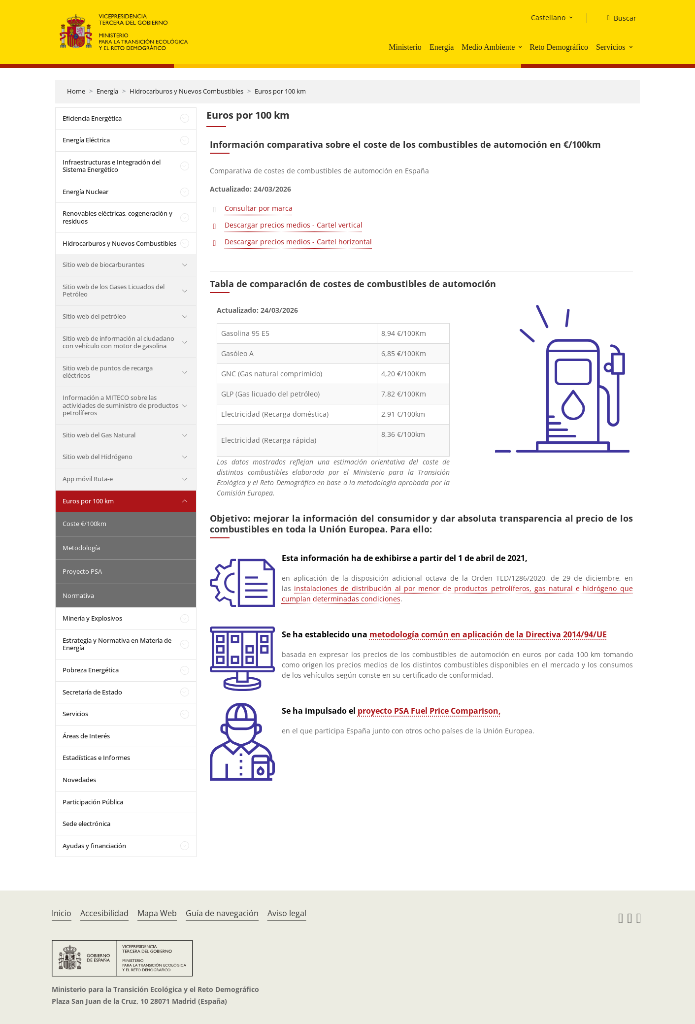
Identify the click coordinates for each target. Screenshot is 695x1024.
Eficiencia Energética (92, 118)
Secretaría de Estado (92, 692)
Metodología (81, 547)
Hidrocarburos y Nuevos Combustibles (186, 91)
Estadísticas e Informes (96, 757)
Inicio (61, 913)
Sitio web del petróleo (94, 316)
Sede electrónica (86, 823)
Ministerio (405, 47)
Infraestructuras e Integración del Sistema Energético (112, 166)
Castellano (548, 17)
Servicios (611, 47)
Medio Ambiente (488, 47)
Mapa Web (157, 913)
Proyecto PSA (82, 571)
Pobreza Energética (91, 669)
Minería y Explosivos (92, 618)
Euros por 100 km (280, 91)
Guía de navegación (222, 913)
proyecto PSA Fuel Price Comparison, (429, 710)
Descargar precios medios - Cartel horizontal (298, 241)
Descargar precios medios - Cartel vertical (294, 225)
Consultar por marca (259, 208)
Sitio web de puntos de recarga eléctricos (108, 371)
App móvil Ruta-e (88, 478)
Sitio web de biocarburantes (103, 264)
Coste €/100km (84, 523)
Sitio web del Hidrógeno (97, 456)
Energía (442, 47)
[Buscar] (617, 18)
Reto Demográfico (559, 47)
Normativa (78, 595)
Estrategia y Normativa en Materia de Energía (117, 644)
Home (76, 91)
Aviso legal (286, 913)
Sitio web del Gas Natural (99, 434)
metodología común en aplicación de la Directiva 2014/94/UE (488, 634)
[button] (521, 46)
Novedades (79, 779)
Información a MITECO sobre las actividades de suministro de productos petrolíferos (120, 405)
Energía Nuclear (85, 191)
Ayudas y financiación (94, 845)
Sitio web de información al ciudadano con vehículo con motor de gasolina (118, 342)
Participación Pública (93, 801)
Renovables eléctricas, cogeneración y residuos (117, 217)
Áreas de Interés (86, 735)
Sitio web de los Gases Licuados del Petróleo (114, 290)
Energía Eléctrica (86, 139)
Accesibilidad (104, 913)
